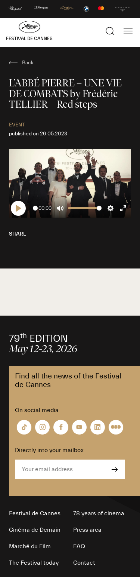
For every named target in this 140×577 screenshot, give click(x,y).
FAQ (79, 546)
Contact (84, 562)
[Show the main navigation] (128, 31)
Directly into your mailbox (49, 450)
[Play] (18, 208)
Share (17, 234)
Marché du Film (30, 546)
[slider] (35, 208)
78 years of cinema (98, 513)
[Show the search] (110, 31)
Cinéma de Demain (34, 530)
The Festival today (34, 562)
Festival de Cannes (34, 513)
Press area (87, 530)
